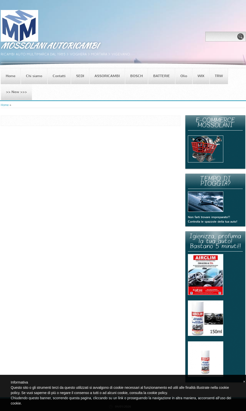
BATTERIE (161, 76)
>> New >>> (16, 92)
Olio (183, 76)
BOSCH (136, 76)
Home (10, 76)
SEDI (80, 76)
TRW (219, 76)
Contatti (59, 76)
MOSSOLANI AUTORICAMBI (49, 45)
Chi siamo (34, 76)
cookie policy (157, 393)
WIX (201, 76)
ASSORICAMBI (107, 76)
